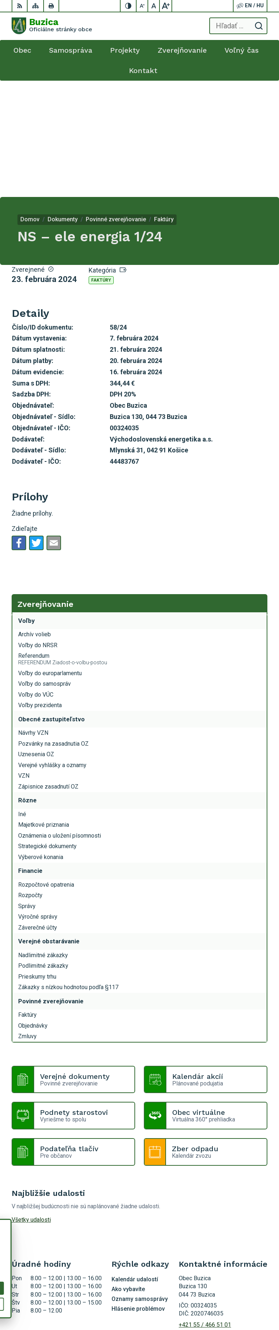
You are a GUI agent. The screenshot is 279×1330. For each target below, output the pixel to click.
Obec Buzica (251, 1301)
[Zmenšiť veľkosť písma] (142, 6)
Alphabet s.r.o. (249, 1292)
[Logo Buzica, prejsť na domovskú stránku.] (52, 25)
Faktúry (101, 163)
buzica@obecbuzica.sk (208, 1216)
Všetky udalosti (31, 1103)
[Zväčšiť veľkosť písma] (165, 6)
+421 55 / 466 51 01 (205, 1208)
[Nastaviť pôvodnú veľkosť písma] (154, 6)
